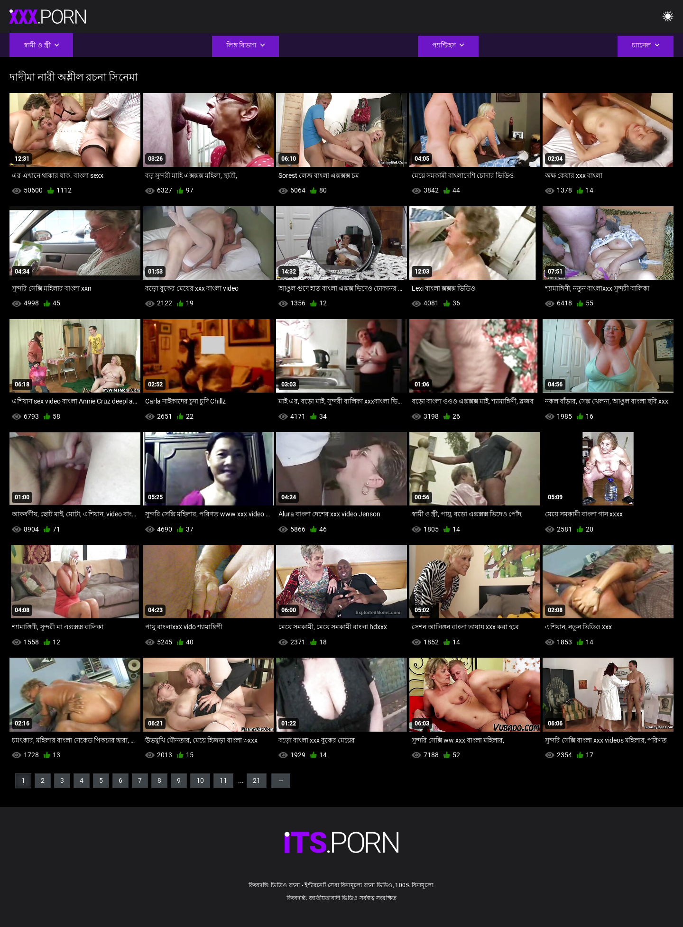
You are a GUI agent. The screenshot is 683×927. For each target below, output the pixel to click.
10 (200, 780)
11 (223, 780)
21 (256, 780)
